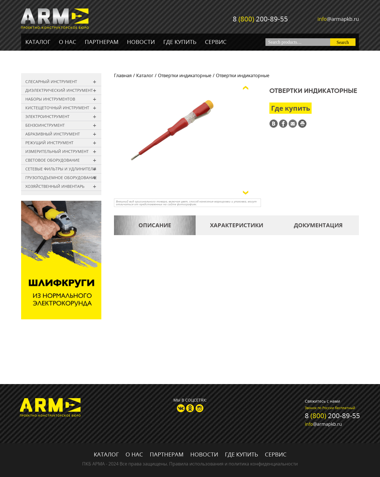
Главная (123, 75)
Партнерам (102, 42)
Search (343, 42)
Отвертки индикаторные (184, 75)
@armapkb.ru (338, 18)
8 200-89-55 (260, 18)
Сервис (216, 42)
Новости (141, 42)
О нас (67, 42)
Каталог (37, 42)
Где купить (179, 42)
